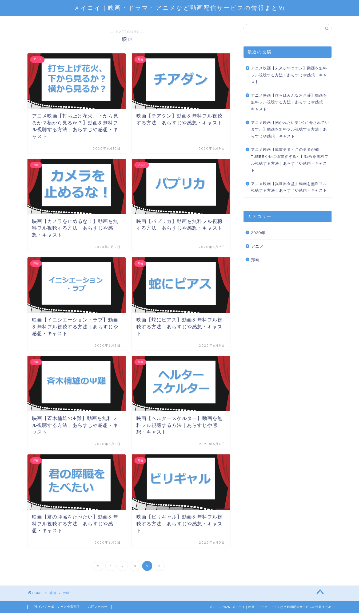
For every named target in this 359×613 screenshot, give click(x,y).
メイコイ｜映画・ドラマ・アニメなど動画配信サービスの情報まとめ (179, 7)
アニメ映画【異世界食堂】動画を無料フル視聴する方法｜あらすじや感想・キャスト (289, 187)
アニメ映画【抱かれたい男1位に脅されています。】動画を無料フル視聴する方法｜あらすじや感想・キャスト (290, 129)
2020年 (258, 232)
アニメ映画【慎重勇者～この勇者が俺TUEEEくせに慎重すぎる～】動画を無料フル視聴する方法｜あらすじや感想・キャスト (289, 160)
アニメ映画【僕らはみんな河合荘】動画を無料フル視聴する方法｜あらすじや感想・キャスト (289, 102)
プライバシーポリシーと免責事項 (56, 606)
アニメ (257, 246)
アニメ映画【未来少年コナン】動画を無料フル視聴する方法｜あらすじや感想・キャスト (289, 75)
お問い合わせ (97, 606)
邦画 (255, 259)
